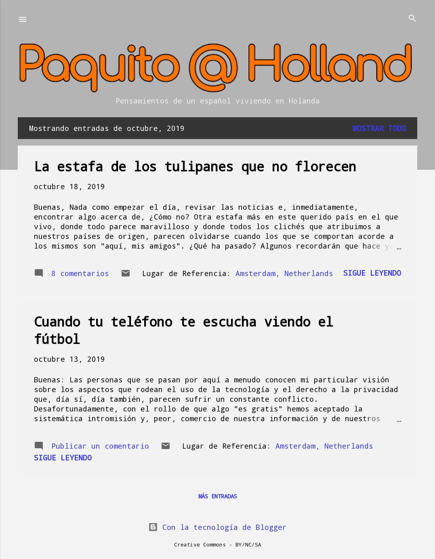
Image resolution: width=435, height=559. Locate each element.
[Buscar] (412, 19)
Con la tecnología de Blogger (217, 527)
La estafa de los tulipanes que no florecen (195, 166)
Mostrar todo (379, 128)
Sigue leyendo (372, 273)
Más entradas (217, 496)
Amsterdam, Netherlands (284, 273)
